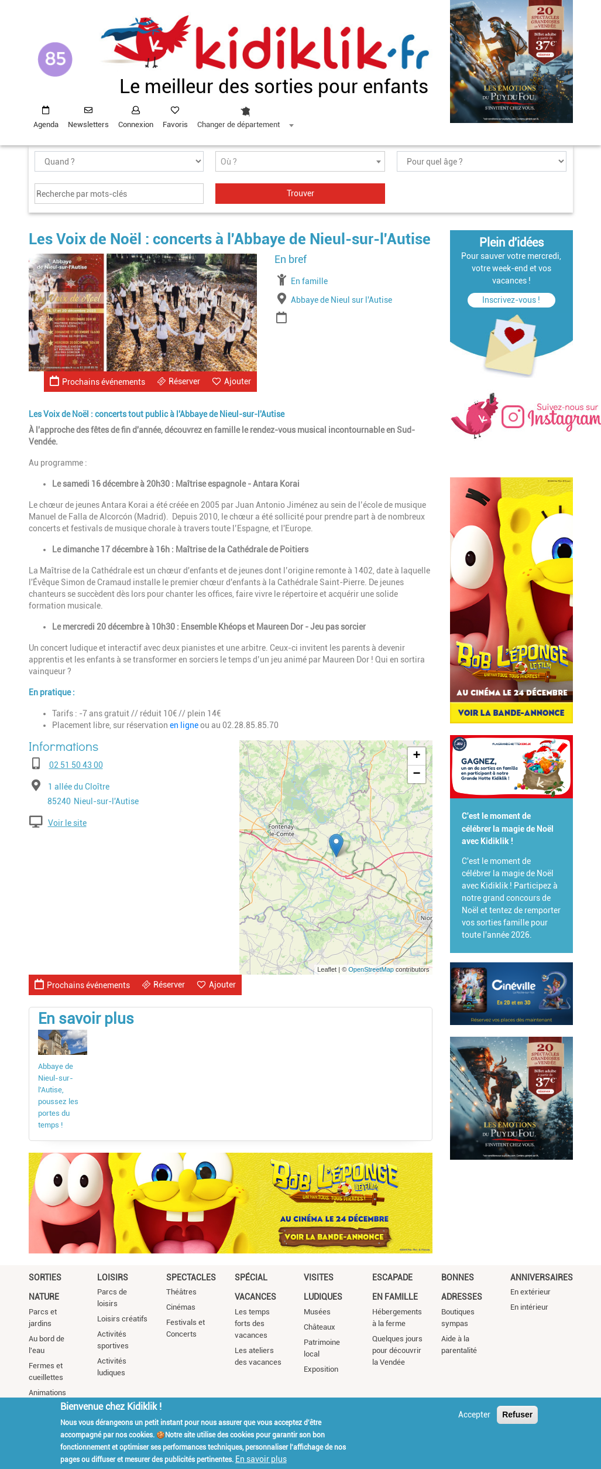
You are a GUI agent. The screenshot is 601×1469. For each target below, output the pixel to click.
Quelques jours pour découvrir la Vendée (397, 1350)
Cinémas (180, 1307)
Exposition (321, 1369)
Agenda (46, 124)
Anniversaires (541, 1277)
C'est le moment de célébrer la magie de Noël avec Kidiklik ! (508, 828)
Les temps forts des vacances (252, 1323)
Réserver (184, 381)
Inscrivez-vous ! (511, 300)
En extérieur (530, 1291)
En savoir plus (261, 1459)
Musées (317, 1311)
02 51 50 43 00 (76, 765)
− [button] (416, 774)
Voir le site (67, 823)
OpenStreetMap (371, 969)
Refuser (517, 1414)
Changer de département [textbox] (238, 124)
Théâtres (181, 1291)
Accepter (474, 1414)
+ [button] (416, 756)
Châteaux (319, 1327)
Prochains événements (97, 381)
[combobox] (245, 114)
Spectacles (191, 1277)
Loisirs (112, 1277)
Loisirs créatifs (122, 1318)
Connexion (135, 124)
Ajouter (237, 381)
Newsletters (88, 124)
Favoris (175, 124)
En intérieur (529, 1307)
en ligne (184, 725)
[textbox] (300, 162)
